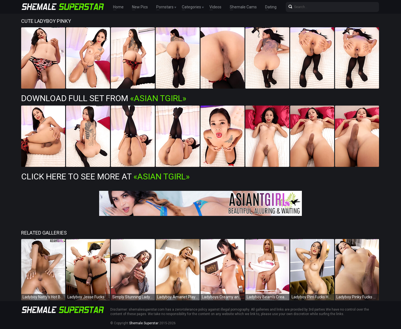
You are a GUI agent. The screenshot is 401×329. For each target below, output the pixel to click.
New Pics (140, 7)
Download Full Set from (103, 98)
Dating (271, 7)
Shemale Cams (243, 7)
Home (118, 7)
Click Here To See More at (105, 176)
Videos (215, 7)
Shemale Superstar (143, 323)
